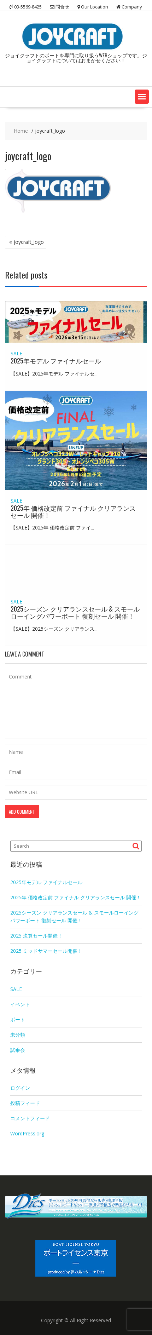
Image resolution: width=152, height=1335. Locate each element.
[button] (142, 97)
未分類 (17, 1034)
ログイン (20, 1087)
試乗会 (17, 1050)
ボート (17, 1019)
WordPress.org (27, 1133)
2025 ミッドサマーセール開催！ (46, 950)
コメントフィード (30, 1118)
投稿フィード (25, 1103)
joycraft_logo (29, 242)
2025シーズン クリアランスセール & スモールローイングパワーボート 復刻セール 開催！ (75, 612)
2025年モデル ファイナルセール (56, 360)
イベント (20, 1004)
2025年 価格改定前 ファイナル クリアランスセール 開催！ (73, 511)
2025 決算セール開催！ (36, 935)
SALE (16, 353)
